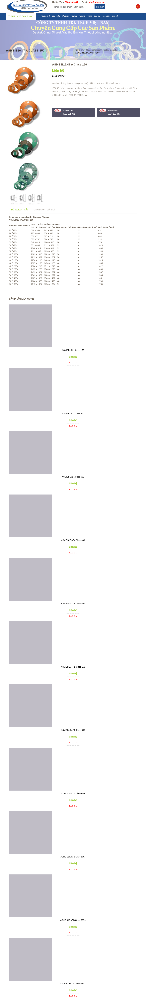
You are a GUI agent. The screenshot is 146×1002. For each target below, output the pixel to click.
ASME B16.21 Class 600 (73, 477)
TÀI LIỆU (82, 16)
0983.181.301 (71, 2)
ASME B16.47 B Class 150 (73, 667)
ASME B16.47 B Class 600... (73, 920)
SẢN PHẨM (65, 16)
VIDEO (90, 16)
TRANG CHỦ (45, 16)
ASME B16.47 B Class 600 (73, 730)
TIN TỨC (74, 16)
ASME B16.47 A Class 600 (73, 603)
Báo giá (73, 363)
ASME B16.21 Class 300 (73, 413)
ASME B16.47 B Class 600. (73, 793)
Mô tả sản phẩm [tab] (19, 210)
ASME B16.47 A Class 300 (73, 540)
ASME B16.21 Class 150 (73, 350)
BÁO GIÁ (97, 16)
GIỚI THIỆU (56, 16)
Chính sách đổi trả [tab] (44, 210)
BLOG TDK (106, 16)
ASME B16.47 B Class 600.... (73, 983)
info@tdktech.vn (97, 2)
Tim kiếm (100, 7)
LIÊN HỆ (115, 16)
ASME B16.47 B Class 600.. (72, 857)
